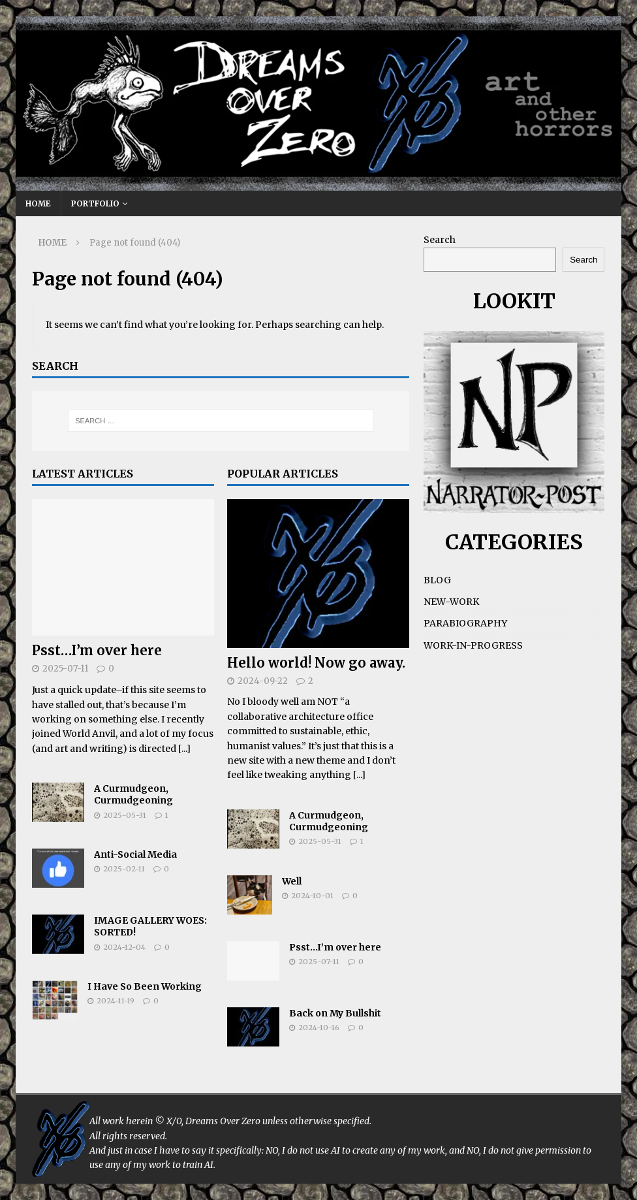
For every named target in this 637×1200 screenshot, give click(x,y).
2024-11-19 (115, 1000)
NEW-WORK (451, 602)
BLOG (437, 580)
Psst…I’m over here (97, 650)
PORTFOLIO (95, 203)
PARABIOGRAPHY (465, 623)
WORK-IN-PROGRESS (473, 645)
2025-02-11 (124, 868)
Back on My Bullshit (335, 1013)
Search (440, 240)
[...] (184, 748)
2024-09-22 (263, 681)
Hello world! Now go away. (316, 663)
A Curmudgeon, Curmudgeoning (133, 794)
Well (292, 881)
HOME (38, 203)
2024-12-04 (124, 947)
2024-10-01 (312, 895)
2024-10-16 (318, 1027)
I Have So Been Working (144, 986)
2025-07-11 (65, 668)
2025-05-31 (124, 815)
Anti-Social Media (135, 854)
